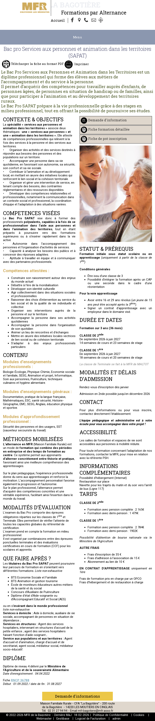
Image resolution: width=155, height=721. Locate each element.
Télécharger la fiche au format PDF (37, 64)
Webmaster (44, 718)
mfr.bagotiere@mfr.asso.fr (95, 711)
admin (116, 718)
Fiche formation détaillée (109, 129)
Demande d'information (107, 120)
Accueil (58, 20)
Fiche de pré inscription (107, 138)
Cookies (138, 715)
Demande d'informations (77, 696)
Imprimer (81, 64)
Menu (77, 37)
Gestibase (62, 718)
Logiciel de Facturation (90, 718)
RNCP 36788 (20, 680)
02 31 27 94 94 (58, 711)
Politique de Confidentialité (110, 715)
